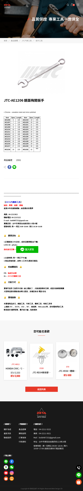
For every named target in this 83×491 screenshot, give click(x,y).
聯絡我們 (7, 437)
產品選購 (14, 40)
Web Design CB (57, 488)
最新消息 (7, 433)
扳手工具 (39, 40)
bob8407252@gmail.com (19, 220)
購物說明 (22, 433)
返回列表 (41, 389)
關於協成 (7, 429)
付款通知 (22, 441)
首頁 (5, 40)
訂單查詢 (22, 437)
